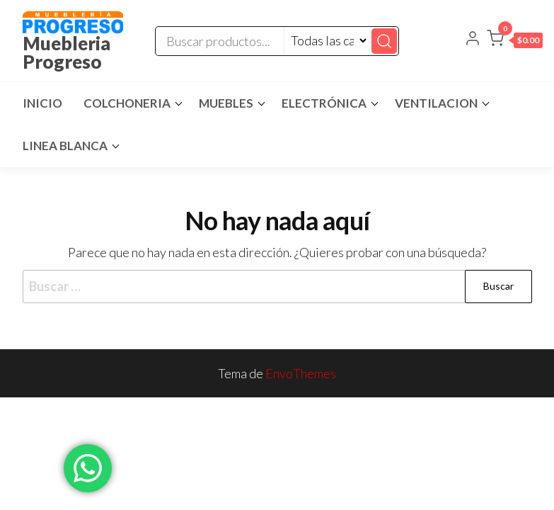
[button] (515, 41)
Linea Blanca (65, 145)
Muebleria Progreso (66, 52)
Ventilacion (436, 103)
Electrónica (324, 103)
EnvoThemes (300, 373)
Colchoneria (127, 103)
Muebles (226, 103)
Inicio (42, 103)
